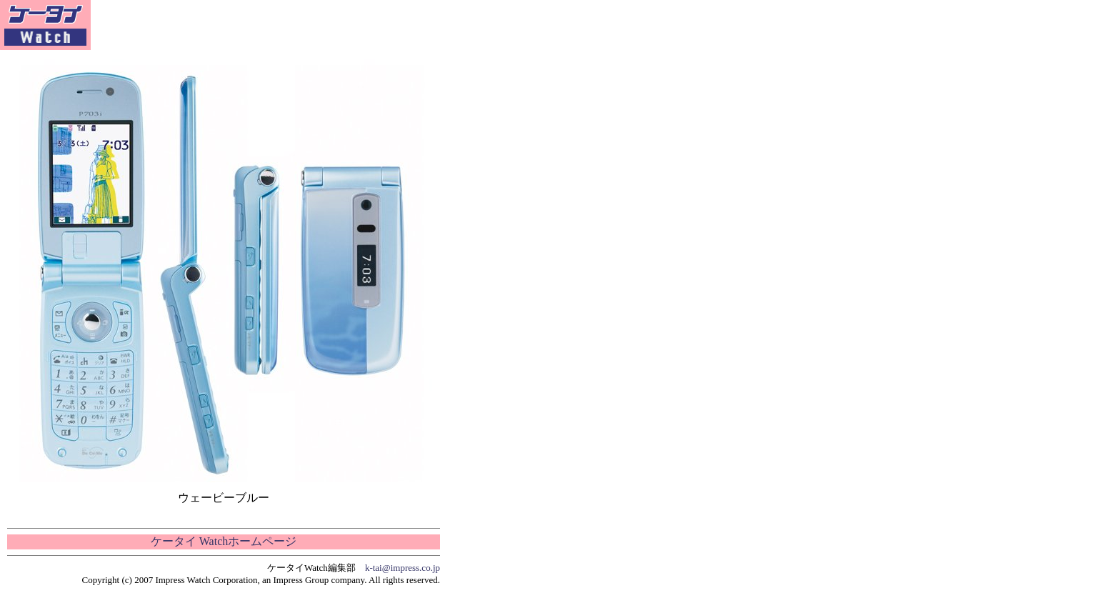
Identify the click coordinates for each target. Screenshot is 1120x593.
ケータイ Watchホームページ (223, 541)
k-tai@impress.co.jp (402, 567)
